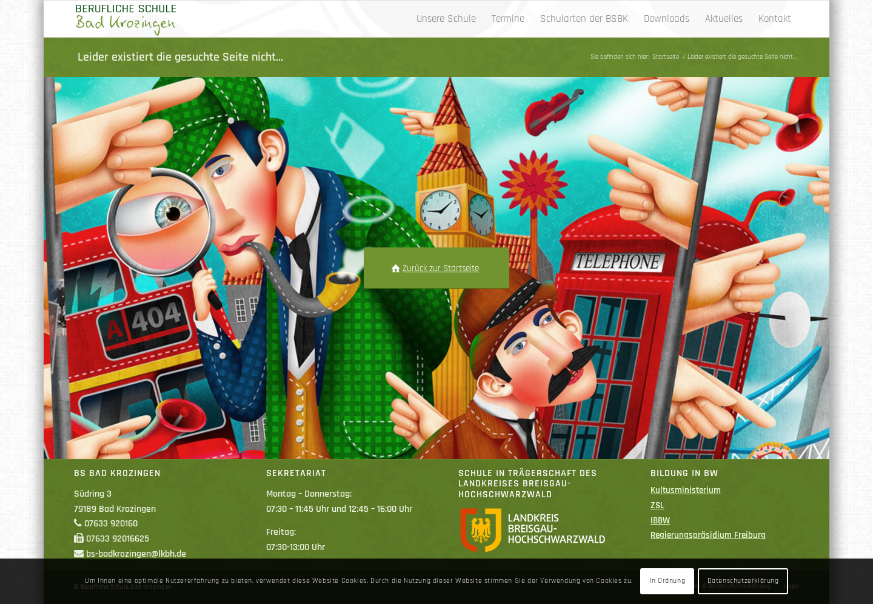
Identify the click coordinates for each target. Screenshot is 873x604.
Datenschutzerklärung (743, 580)
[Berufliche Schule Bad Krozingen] (126, 19)
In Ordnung (667, 580)
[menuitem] (446, 19)
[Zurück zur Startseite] (436, 268)
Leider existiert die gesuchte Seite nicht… (180, 57)
